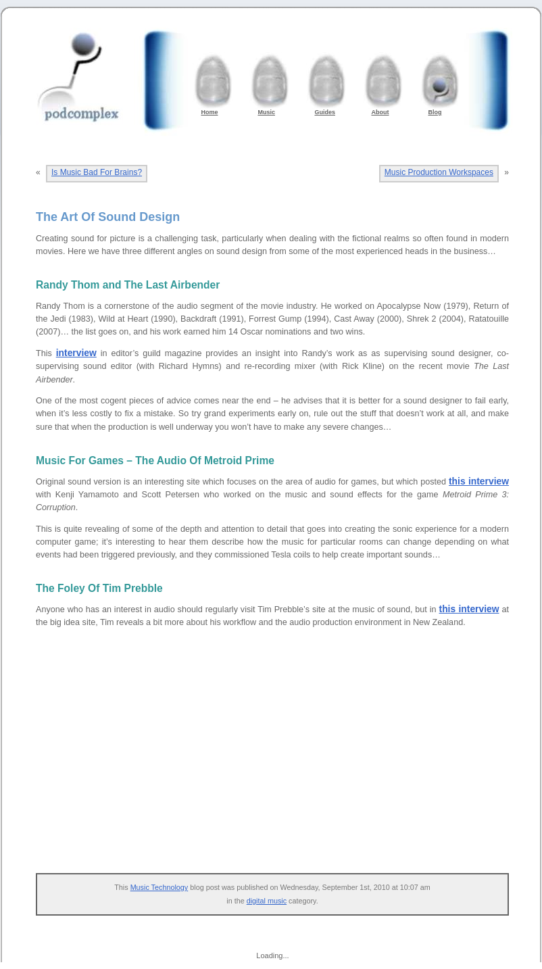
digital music (267, 901)
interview (76, 352)
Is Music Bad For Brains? (96, 172)
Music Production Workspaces (439, 172)
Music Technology (159, 887)
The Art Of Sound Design (108, 217)
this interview (479, 481)
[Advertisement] (279, 758)
